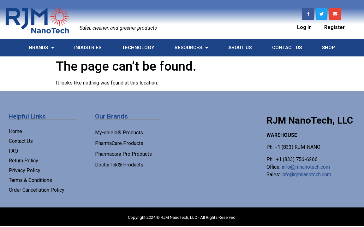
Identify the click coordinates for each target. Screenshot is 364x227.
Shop (328, 47)
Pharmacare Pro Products (123, 154)
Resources (191, 47)
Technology (138, 47)
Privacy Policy (24, 170)
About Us (240, 47)
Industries (87, 47)
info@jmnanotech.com (306, 167)
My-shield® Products (119, 133)
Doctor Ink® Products (119, 165)
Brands (41, 47)
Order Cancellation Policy (36, 190)
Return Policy (23, 161)
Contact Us (287, 47)
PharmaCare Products (119, 143)
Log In (304, 27)
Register (334, 27)
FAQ (13, 151)
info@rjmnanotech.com (306, 175)
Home (15, 131)
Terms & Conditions (30, 180)
